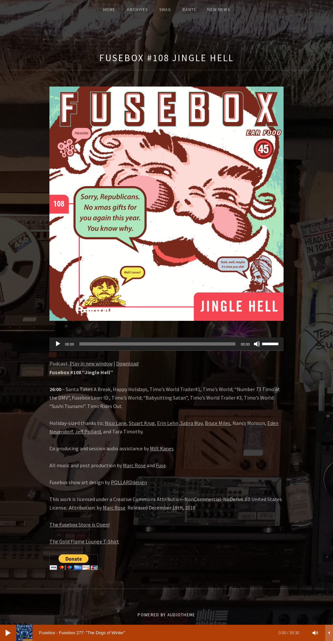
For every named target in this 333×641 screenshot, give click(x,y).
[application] (166, 344)
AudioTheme (181, 615)
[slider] (157, 344)
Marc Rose (134, 465)
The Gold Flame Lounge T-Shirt (84, 541)
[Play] (58, 344)
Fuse (161, 465)
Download (127, 363)
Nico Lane (116, 423)
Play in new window (91, 363)
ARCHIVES (137, 9)
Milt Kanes (162, 448)
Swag (165, 9)
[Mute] (257, 344)
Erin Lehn (167, 423)
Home (109, 9)
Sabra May (191, 423)
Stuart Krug (142, 423)
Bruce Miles (217, 423)
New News (218, 9)
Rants (189, 9)
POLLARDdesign (129, 482)
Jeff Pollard (88, 431)
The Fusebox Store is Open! (79, 524)
